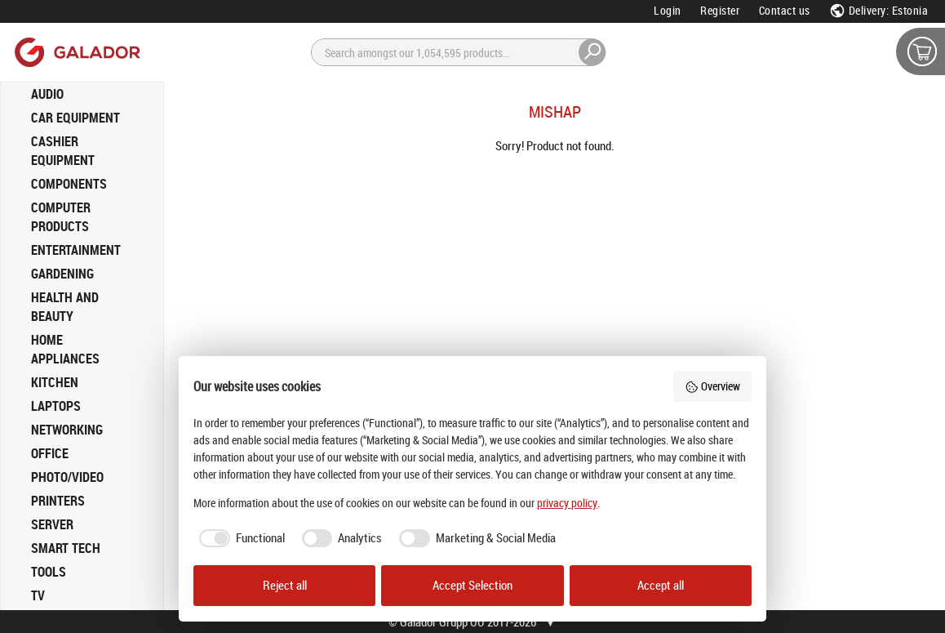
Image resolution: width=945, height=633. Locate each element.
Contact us (784, 10)
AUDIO (47, 94)
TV (38, 595)
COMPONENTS (69, 184)
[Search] (459, 52)
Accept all (660, 585)
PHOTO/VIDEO (67, 477)
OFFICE (50, 453)
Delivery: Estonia (878, 10)
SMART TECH (65, 548)
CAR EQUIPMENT (75, 118)
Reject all (285, 585)
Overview (712, 386)
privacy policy (567, 502)
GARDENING (62, 274)
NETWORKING (67, 430)
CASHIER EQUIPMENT (63, 150)
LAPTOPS (56, 406)
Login (667, 10)
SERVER (52, 524)
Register (719, 10)
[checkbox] (239, 538)
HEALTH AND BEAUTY (65, 306)
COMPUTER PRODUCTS (61, 216)
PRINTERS (58, 501)
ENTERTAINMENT (76, 250)
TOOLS (48, 572)
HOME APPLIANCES (65, 349)
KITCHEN (54, 382)
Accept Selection (472, 585)
